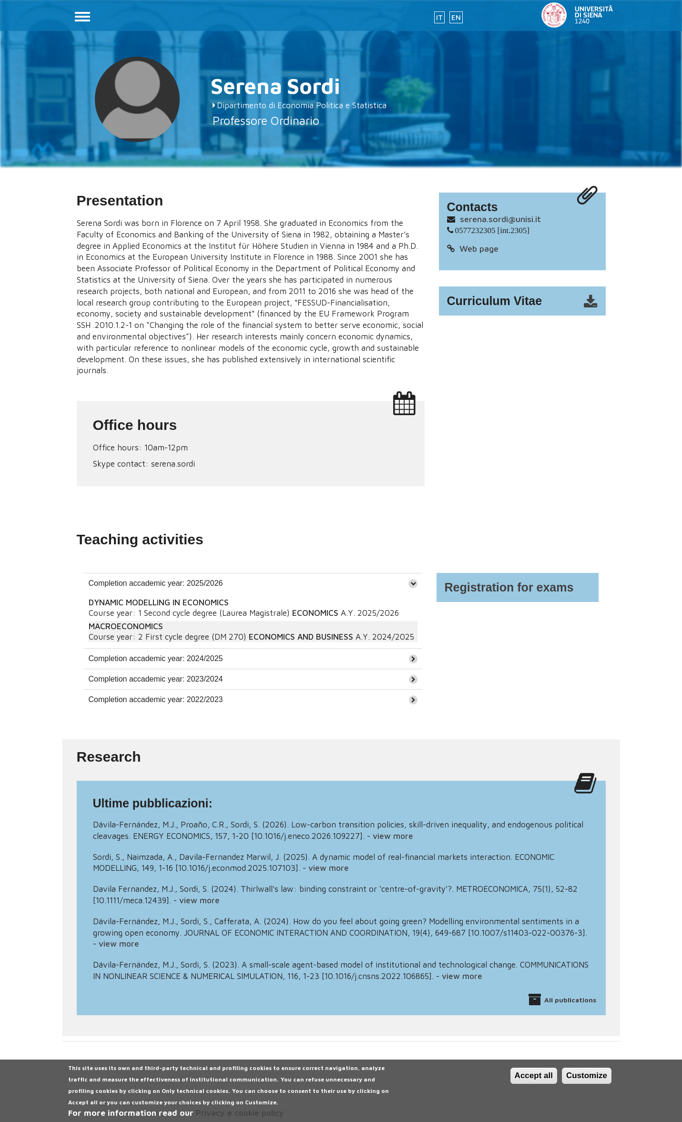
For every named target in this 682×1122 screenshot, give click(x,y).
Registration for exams (509, 587)
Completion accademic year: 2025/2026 (156, 583)
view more (393, 836)
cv (528, 301)
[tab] (253, 583)
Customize (586, 1081)
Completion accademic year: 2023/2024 (156, 679)
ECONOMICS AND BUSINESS (301, 637)
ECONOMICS (315, 613)
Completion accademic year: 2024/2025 (156, 658)
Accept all (534, 1081)
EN (456, 17)
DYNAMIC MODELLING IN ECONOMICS (159, 602)
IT (439, 17)
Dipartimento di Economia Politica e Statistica (302, 105)
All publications (570, 1000)
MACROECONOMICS (126, 626)
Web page (479, 249)
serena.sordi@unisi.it (500, 219)
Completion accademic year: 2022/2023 (156, 699)
